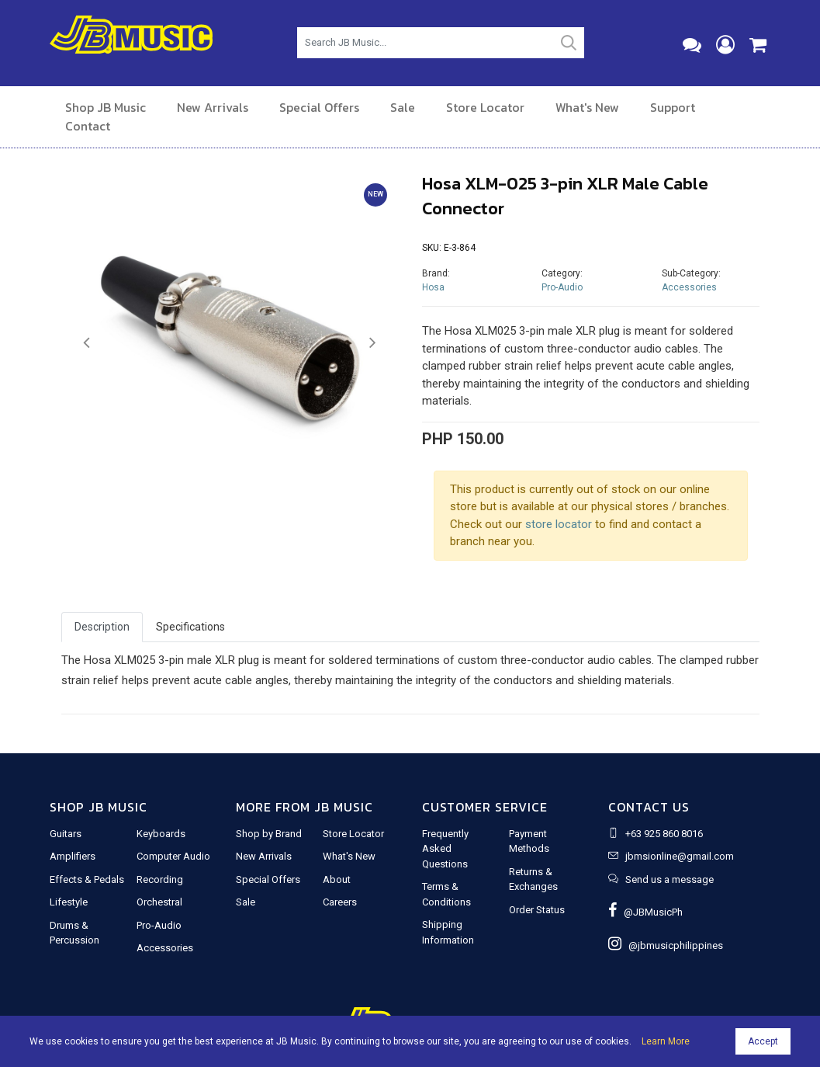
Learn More (666, 1041)
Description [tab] (102, 626)
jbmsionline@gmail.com (679, 856)
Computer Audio (173, 856)
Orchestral (159, 902)
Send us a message (669, 879)
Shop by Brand (269, 833)
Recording (160, 879)
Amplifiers (72, 856)
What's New (587, 107)
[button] (86, 343)
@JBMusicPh (645, 912)
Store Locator (485, 107)
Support (672, 107)
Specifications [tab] (190, 626)
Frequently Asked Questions (445, 849)
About (337, 879)
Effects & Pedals (87, 879)
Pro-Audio (562, 287)
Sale (402, 107)
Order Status (537, 910)
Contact (87, 125)
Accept (763, 1041)
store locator (558, 524)
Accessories (689, 287)
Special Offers (319, 107)
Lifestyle (69, 902)
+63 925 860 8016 (664, 833)
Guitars (65, 833)
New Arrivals (212, 107)
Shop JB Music (105, 107)
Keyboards (161, 833)
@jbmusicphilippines (665, 945)
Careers (340, 902)
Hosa (433, 287)
